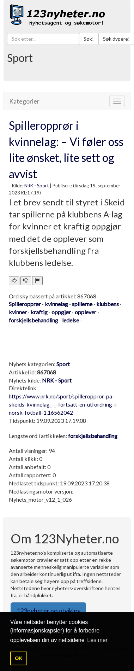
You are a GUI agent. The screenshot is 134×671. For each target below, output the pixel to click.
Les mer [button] (97, 640)
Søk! (89, 39)
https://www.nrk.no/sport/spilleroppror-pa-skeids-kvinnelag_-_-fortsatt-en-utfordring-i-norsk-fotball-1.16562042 (63, 404)
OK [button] (19, 658)
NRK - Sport (36, 185)
